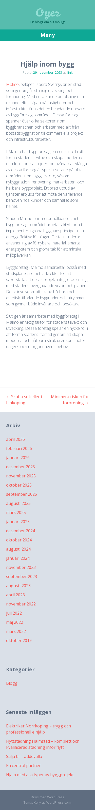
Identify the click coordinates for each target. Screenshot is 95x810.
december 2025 (20, 467)
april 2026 (15, 439)
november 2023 (21, 567)
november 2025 (21, 476)
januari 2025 (18, 521)
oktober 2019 (19, 640)
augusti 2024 (18, 549)
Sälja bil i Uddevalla (24, 756)
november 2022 (21, 604)
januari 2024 (18, 558)
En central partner (23, 765)
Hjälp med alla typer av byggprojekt (40, 774)
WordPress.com (58, 802)
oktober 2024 (19, 540)
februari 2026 (19, 448)
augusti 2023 (18, 585)
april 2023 (15, 595)
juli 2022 (14, 613)
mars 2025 (16, 512)
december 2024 (20, 531)
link (70, 72)
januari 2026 (18, 457)
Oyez (47, 13)
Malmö (12, 84)
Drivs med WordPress (47, 797)
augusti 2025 (18, 503)
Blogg (11, 683)
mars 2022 (16, 631)
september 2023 (21, 576)
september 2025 (21, 494)
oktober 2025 (19, 485)
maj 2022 (14, 622)
